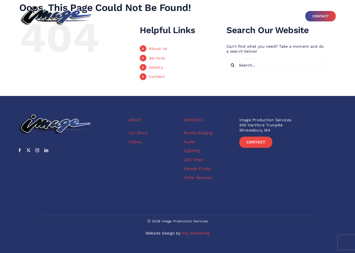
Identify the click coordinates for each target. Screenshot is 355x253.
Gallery (156, 67)
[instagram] (37, 150)
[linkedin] (46, 150)
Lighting (192, 150)
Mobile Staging (198, 133)
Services (157, 58)
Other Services (198, 177)
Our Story (138, 133)
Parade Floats (197, 168)
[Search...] (276, 65)
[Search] (232, 65)
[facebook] (20, 150)
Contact (157, 76)
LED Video (194, 159)
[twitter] (28, 150)
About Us (158, 48)
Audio (189, 142)
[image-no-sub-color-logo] (55, 6)
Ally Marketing (196, 233)
